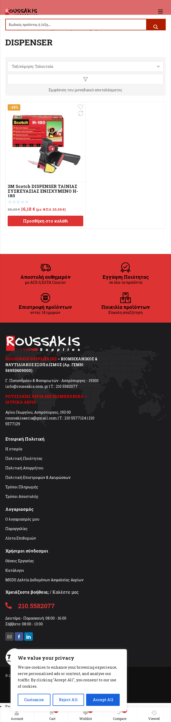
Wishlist (86, 714)
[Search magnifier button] (155, 27)
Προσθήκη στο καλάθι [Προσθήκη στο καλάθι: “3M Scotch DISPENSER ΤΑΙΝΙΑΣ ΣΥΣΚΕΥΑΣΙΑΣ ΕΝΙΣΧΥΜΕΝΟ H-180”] (45, 221)
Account (17, 715)
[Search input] (76, 24)
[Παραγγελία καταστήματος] (85, 66)
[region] (69, 680)
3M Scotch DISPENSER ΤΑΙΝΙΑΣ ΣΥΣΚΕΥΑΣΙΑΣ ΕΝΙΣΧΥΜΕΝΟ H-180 (43, 191)
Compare (120, 714)
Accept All (103, 699)
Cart (52, 714)
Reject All (68, 699)
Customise (34, 699)
